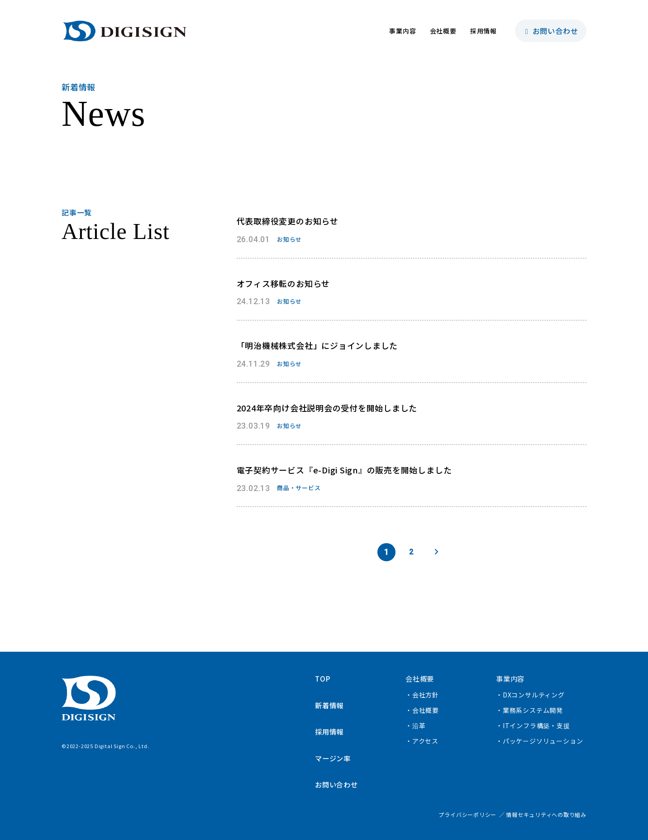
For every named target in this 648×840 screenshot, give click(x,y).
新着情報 (330, 705)
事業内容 (402, 30)
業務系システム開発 (533, 710)
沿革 (419, 725)
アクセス (425, 741)
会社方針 (425, 694)
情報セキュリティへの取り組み (546, 814)
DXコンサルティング (534, 694)
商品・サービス (299, 487)
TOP (323, 678)
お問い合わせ (551, 30)
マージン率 (334, 757)
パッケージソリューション (543, 741)
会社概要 (443, 30)
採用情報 (483, 30)
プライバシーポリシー (467, 814)
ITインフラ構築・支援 (536, 725)
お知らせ (289, 239)
